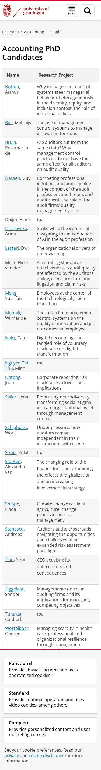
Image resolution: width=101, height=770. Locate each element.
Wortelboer (17, 628)
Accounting (34, 31)
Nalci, (10, 338)
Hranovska (16, 228)
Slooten (13, 461)
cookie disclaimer (46, 755)
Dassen (12, 178)
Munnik (12, 313)
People (55, 31)
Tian (9, 559)
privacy (11, 755)
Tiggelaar (14, 589)
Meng (10, 293)
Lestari (12, 248)
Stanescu (14, 529)
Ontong (12, 377)
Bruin (10, 142)
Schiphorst (16, 427)
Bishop (12, 87)
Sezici (10, 452)
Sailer (10, 397)
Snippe (12, 504)
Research (10, 31)
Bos (9, 123)
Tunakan (14, 614)
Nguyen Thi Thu (16, 365)
